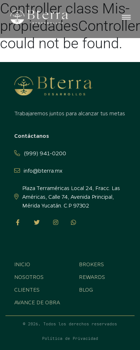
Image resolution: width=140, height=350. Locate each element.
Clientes (27, 289)
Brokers (91, 264)
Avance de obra (37, 302)
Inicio (22, 264)
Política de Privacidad (70, 338)
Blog (86, 289)
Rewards (92, 276)
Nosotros (29, 276)
